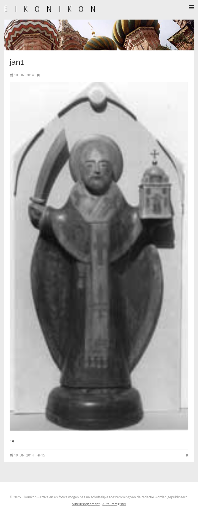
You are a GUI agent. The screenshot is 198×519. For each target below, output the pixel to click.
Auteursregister (114, 504)
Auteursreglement (86, 504)
